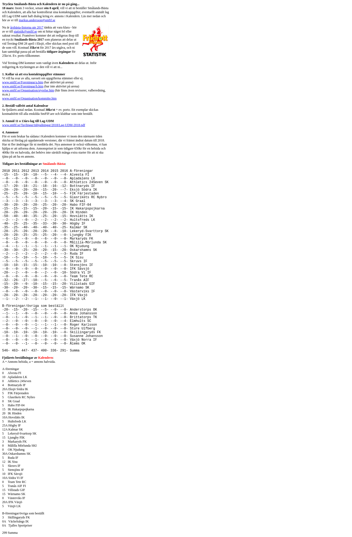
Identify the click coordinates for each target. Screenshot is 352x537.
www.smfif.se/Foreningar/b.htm (23, 86)
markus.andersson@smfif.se (37, 20)
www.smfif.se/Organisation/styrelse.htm (28, 90)
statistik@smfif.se (25, 31)
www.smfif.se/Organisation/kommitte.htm (29, 98)
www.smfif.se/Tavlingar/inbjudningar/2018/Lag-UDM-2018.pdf (43, 125)
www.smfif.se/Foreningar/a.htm (22, 82)
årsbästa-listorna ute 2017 (26, 27)
